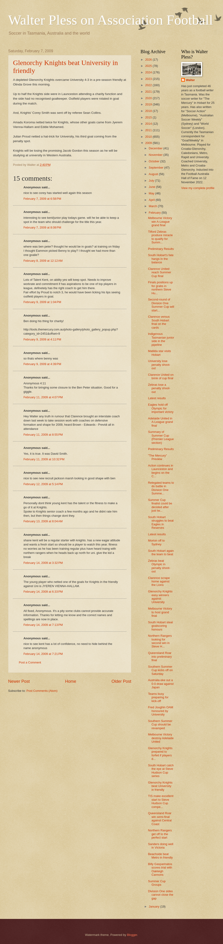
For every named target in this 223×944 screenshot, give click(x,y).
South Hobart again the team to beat (161, 552)
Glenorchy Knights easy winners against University (160, 597)
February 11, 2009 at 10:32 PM (43, 459)
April (152, 200)
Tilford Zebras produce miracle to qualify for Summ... (160, 237)
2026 (149, 59)
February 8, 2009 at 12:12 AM (43, 260)
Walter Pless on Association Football (110, 20)
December (156, 148)
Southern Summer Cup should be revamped (160, 724)
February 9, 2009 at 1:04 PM (42, 302)
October (154, 161)
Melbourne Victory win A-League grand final (160, 221)
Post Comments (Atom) (42, 690)
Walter (190, 80)
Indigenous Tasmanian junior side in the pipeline (161, 339)
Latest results (157, 398)
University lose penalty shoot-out (159, 364)
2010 (149, 136)
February (155, 212)
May (152, 193)
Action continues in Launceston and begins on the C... (160, 471)
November (156, 155)
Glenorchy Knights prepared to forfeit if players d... (160, 753)
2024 (149, 72)
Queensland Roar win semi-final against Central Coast (160, 818)
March (153, 206)
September (156, 167)
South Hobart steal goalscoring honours (160, 626)
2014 (149, 123)
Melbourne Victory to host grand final (160, 612)
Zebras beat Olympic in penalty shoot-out (159, 566)
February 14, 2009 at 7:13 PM (43, 625)
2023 (149, 79)
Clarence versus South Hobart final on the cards (159, 322)
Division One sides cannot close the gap (160, 894)
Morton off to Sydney (156, 542)
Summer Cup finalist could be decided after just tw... (160, 505)
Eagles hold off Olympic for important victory (160, 408)
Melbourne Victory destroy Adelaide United (161, 738)
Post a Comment (30, 662)
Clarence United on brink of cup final (161, 376)
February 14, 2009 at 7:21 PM (43, 654)
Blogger (132, 935)
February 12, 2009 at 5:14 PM (43, 484)
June (152, 187)
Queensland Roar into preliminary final (160, 656)
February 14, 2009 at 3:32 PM (43, 563)
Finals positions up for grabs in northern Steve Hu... (160, 288)
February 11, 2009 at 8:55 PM (43, 434)
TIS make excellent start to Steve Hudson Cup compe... (160, 801)
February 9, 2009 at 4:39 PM (42, 364)
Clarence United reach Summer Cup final (159, 272)
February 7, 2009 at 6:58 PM (42, 198)
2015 (149, 117)
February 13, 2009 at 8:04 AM (43, 521)
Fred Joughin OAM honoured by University (160, 711)
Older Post (121, 681)
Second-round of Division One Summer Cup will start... (161, 305)
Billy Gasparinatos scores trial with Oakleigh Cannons (160, 869)
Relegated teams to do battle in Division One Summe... (161, 488)
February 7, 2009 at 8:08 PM (42, 227)
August (154, 174)
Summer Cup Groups (157, 882)
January (154, 906)
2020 (149, 98)
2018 (149, 111)
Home (70, 681)
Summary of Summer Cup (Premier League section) (161, 437)
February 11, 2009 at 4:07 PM (43, 397)
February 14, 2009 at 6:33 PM (43, 591)
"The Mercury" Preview (157, 457)
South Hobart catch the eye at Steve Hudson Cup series (161, 771)
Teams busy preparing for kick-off (158, 697)
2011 (149, 130)
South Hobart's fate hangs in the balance (161, 258)
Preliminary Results (161, 249)
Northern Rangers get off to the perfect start (160, 834)
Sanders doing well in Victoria (160, 845)
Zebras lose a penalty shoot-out (159, 388)
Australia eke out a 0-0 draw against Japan (161, 683)
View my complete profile (197, 188)
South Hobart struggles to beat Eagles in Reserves (161, 522)
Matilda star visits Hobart (159, 352)
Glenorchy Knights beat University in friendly (160, 786)
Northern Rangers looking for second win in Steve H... (160, 641)
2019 (149, 104)
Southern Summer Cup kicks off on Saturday (160, 670)
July (152, 180)
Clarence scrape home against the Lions (159, 581)
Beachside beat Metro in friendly (160, 855)
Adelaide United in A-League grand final (160, 422)
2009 (149, 143)
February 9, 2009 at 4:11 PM (42, 339)
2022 (149, 85)
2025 (149, 66)
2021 (149, 91)
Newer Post (19, 681)
